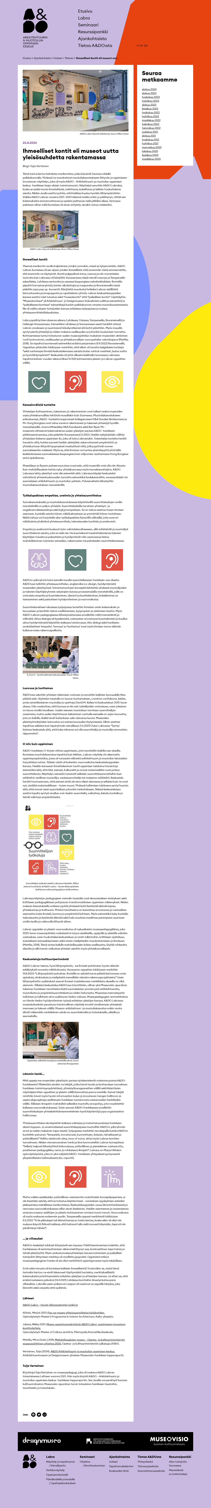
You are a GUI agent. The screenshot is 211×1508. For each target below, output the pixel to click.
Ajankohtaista (92, 38)
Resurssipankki (93, 32)
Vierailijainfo (58, 1482)
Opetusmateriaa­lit (57, 1492)
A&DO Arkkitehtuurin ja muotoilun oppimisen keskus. (83, 1351)
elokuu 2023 (149, 93)
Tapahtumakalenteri (121, 1483)
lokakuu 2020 (150, 151)
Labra (84, 18)
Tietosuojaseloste (148, 1483)
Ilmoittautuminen (94, 1482)
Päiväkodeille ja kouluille (60, 1496)
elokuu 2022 (149, 104)
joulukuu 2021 (150, 131)
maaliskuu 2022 (151, 120)
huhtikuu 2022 (150, 116)
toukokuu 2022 (151, 112)
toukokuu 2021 (150, 139)
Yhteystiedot (145, 1478)
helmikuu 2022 (150, 124)
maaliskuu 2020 (151, 159)
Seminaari (88, 25)
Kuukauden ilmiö (119, 1488)
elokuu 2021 (149, 135)
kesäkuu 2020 (150, 155)
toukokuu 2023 (151, 97)
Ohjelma (85, 1478)
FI (138, 45)
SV (141, 45)
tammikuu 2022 (151, 128)
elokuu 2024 (149, 89)
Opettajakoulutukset (63, 1500)
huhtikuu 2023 (150, 101)
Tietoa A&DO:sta (95, 45)
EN (145, 45)
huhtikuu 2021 (150, 143)
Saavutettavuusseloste (151, 1488)
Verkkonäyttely (55, 1487)
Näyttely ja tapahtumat (60, 1478)
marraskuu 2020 (152, 147)
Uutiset (113, 1478)
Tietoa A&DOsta (149, 1474)
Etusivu (85, 11)
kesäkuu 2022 (150, 108)
